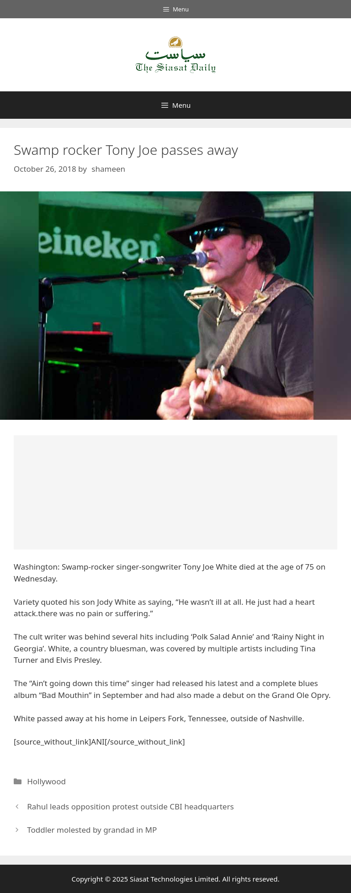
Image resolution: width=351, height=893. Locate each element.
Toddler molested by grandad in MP (92, 829)
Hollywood (46, 781)
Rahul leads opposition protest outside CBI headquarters (130, 806)
